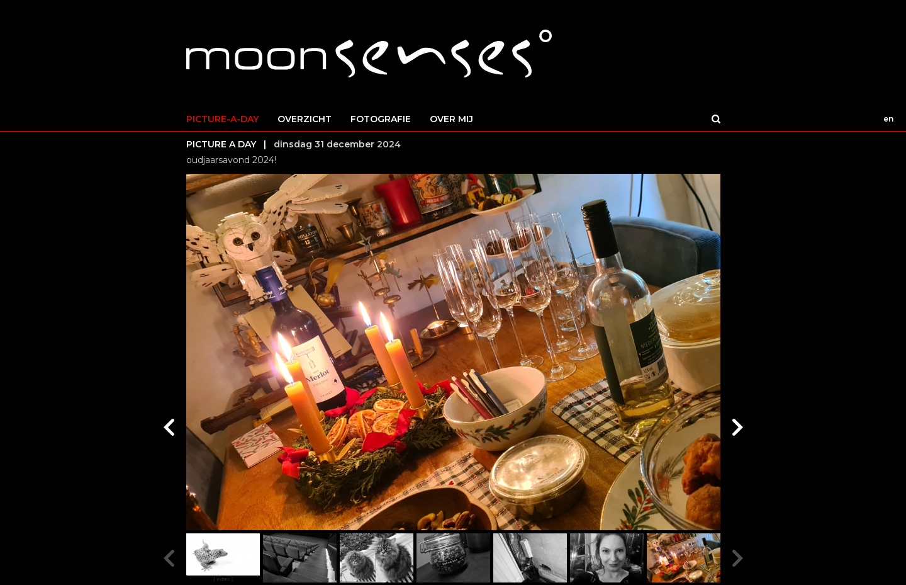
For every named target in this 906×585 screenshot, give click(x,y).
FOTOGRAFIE (380, 119)
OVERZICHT (304, 119)
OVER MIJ (451, 119)
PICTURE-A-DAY (222, 119)
